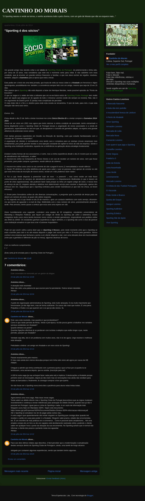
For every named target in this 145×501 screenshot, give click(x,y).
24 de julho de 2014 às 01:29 (22, 311)
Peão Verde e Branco (115, 195)
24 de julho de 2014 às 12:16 (22, 389)
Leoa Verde (111, 172)
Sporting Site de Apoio (116, 218)
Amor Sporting (112, 122)
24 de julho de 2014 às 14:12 (22, 434)
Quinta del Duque (113, 200)
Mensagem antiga (88, 471)
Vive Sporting (112, 222)
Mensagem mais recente (16, 471)
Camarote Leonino (114, 140)
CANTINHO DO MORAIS (34, 10)
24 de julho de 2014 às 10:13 (22, 349)
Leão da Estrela (113, 163)
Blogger (90, 495)
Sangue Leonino (113, 204)
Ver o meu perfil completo (117, 64)
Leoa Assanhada (113, 167)
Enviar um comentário (17, 459)
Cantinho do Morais (19, 317)
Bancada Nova (112, 135)
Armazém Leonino (114, 126)
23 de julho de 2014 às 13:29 (22, 277)
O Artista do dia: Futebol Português (121, 186)
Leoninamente (112, 177)
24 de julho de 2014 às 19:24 (22, 454)
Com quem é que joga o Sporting (120, 145)
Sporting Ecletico (113, 213)
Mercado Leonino (113, 181)
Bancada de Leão (114, 131)
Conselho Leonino (114, 149)
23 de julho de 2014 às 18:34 (22, 294)
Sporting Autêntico (114, 209)
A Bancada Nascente (115, 103)
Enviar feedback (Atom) (56, 478)
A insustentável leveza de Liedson (121, 113)
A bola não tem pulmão (116, 108)
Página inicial (54, 471)
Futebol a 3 (111, 158)
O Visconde (111, 190)
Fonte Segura (112, 154)
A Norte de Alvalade (114, 117)
